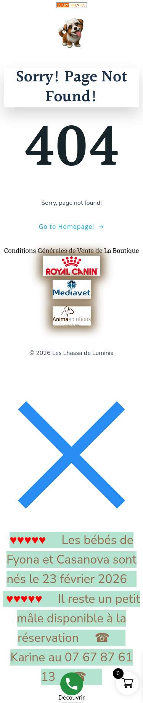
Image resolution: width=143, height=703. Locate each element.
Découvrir (71, 697)
